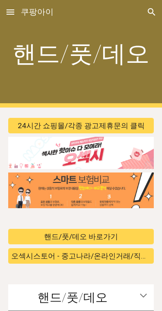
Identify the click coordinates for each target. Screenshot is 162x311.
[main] (81, 54)
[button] (10, 12)
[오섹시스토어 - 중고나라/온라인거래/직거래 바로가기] (81, 255)
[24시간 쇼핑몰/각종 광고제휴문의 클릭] (81, 126)
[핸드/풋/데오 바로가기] (81, 237)
